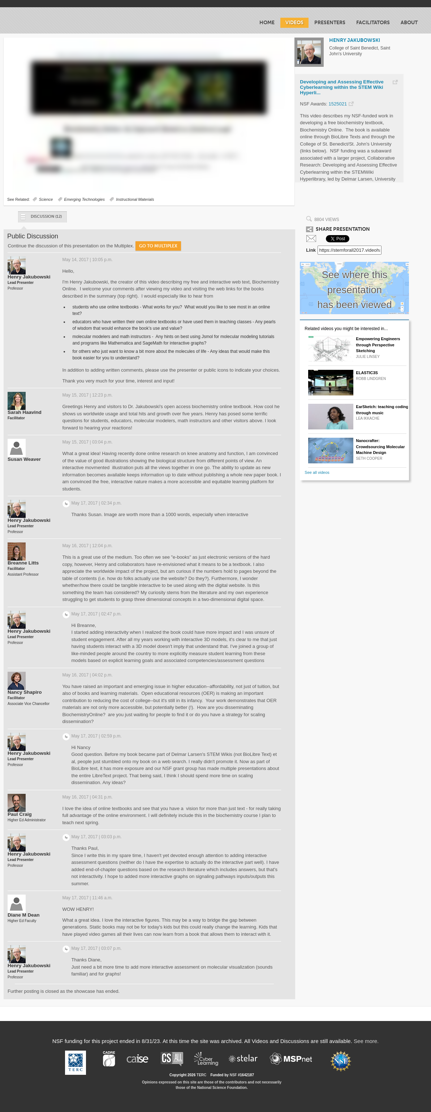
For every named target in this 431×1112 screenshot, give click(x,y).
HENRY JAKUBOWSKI (354, 40)
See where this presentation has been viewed (354, 289)
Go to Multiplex (158, 245)
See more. (366, 1041)
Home (267, 23)
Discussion (41, 218)
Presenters (329, 23)
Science (46, 199)
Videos (294, 23)
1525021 (338, 104)
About (409, 23)
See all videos (317, 472)
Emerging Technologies (84, 199)
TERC (201, 1075)
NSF (233, 1075)
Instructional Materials (135, 199)
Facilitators (373, 23)
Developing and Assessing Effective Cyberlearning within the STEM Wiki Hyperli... (341, 87)
